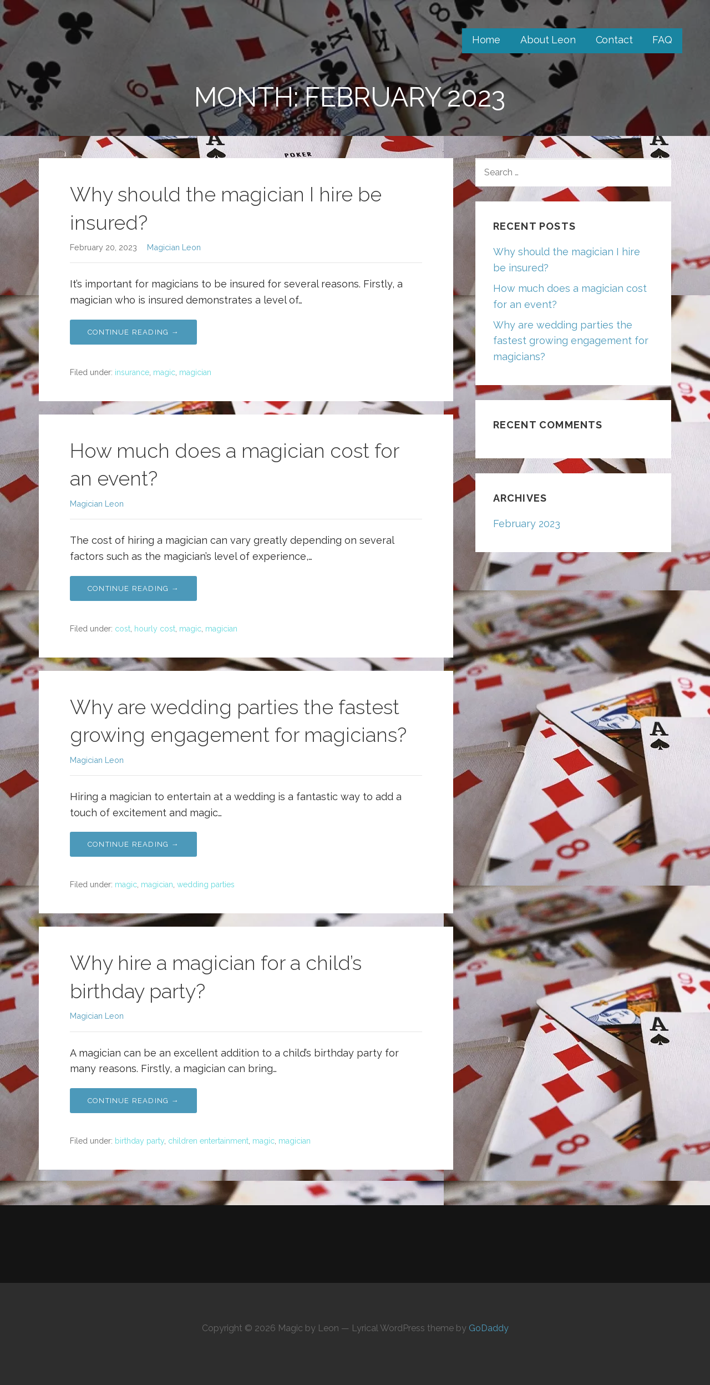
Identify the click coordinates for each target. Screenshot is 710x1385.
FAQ (662, 40)
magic (164, 372)
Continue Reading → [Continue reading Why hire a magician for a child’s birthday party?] (133, 1100)
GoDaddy (489, 1328)
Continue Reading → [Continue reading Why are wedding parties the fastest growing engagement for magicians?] (133, 844)
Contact (614, 40)
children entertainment (208, 1140)
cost (122, 628)
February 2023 (526, 523)
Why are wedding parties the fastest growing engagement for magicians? (570, 341)
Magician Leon (174, 247)
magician (195, 372)
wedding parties (206, 884)
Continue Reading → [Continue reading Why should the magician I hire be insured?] (133, 332)
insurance (132, 372)
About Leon (547, 40)
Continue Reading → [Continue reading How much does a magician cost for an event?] (133, 588)
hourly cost (154, 628)
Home (486, 40)
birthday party (139, 1140)
